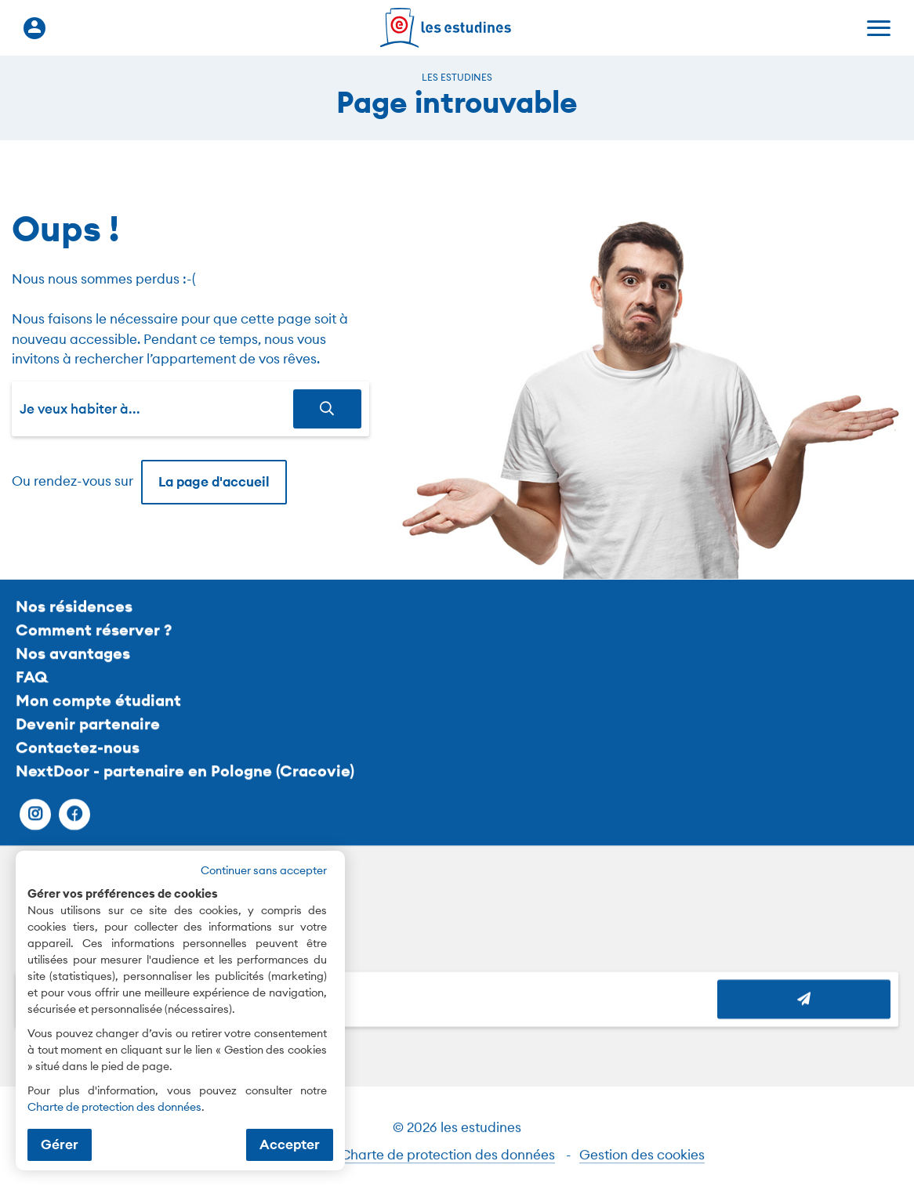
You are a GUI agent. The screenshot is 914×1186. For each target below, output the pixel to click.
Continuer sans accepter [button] (264, 870)
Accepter (289, 1144)
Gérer (59, 1144)
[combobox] (156, 408)
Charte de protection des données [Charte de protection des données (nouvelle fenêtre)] (114, 1107)
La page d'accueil (214, 481)
